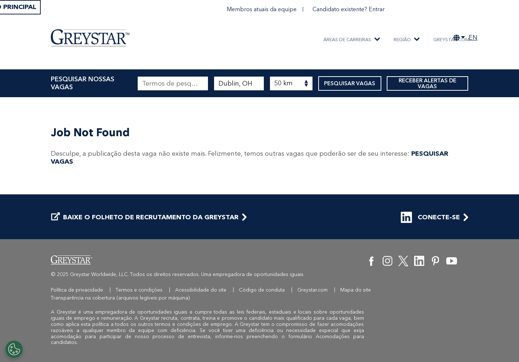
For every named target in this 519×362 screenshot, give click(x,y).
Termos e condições (139, 290)
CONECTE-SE (430, 217)
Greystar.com (451, 39)
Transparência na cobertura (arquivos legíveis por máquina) (120, 298)
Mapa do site (355, 290)
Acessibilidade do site (200, 290)
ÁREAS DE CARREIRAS (347, 39)
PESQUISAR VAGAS (349, 83)
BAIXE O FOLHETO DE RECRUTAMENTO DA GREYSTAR (145, 217)
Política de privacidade (77, 290)
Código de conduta (262, 290)
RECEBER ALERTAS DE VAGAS (427, 83)
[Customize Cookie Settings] (14, 349)
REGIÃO (402, 39)
